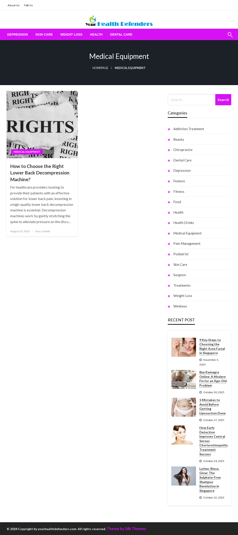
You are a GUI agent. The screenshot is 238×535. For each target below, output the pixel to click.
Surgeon (179, 275)
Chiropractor (183, 150)
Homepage (100, 68)
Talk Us (28, 5)
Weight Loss (71, 34)
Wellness (180, 306)
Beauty (178, 139)
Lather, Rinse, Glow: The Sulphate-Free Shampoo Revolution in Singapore (210, 479)
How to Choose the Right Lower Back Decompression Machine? (39, 172)
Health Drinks (183, 223)
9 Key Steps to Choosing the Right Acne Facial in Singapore (212, 346)
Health (96, 34)
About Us (14, 5)
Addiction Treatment (188, 129)
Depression (17, 34)
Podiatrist (181, 254)
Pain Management (187, 243)
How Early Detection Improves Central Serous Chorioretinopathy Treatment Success (213, 441)
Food (177, 202)
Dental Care (121, 34)
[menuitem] (17, 34)
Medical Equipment (27, 151)
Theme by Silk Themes (126, 528)
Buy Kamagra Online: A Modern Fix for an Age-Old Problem (213, 378)
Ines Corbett (42, 231)
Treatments (182, 285)
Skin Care (44, 34)
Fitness (178, 191)
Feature (179, 181)
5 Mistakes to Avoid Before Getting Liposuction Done (212, 406)
